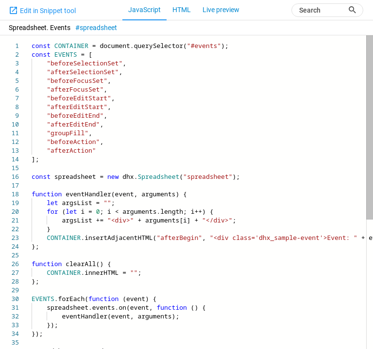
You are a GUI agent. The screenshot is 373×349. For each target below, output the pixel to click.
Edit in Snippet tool (42, 10)
